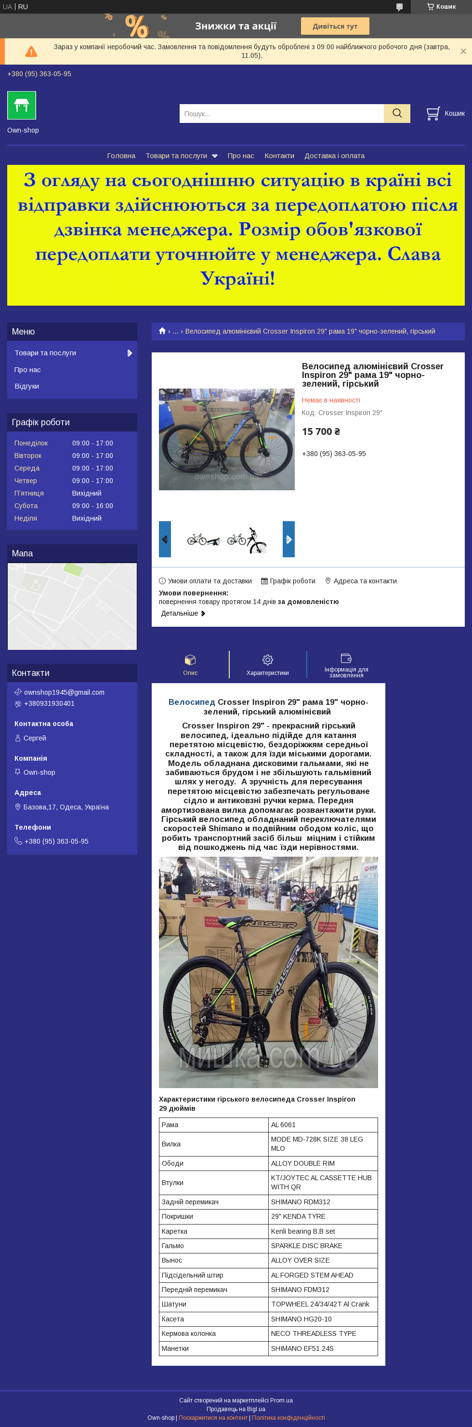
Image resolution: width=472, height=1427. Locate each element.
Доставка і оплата (334, 155)
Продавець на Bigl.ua (236, 1409)
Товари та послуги (176, 155)
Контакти (279, 155)
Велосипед (192, 702)
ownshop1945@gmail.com (64, 692)
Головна (121, 155)
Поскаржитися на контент (213, 1417)
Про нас (241, 155)
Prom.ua (281, 1400)
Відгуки (26, 386)
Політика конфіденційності (288, 1417)
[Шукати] (397, 113)
